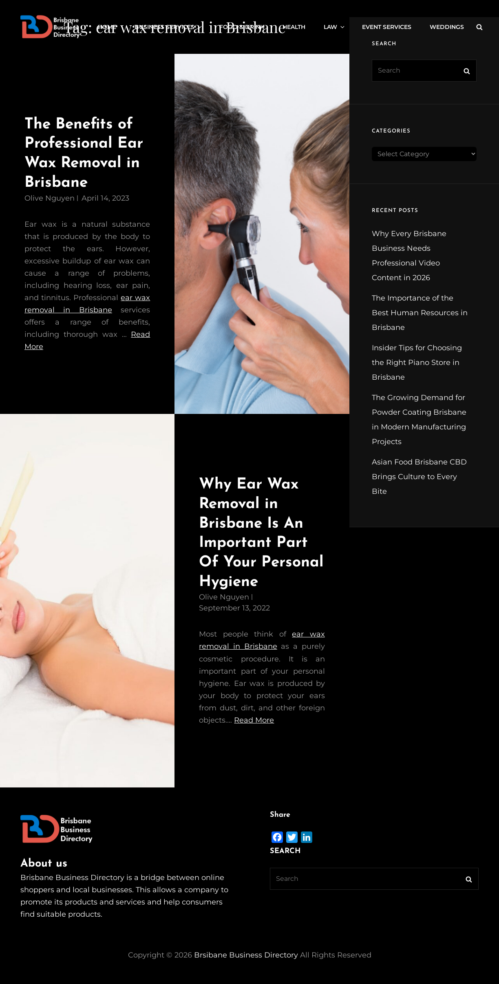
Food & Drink (241, 27)
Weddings (447, 27)
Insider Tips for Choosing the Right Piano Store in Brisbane (417, 362)
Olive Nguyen (49, 198)
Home (107, 27)
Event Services (386, 27)
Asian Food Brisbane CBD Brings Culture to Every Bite (419, 477)
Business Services (169, 27)
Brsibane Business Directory (246, 955)
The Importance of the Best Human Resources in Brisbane (420, 313)
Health (294, 27)
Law (335, 27)
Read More (254, 720)
